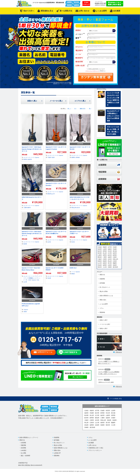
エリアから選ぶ (80, 101)
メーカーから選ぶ (56, 101)
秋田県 (25, 159)
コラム (90, 437)
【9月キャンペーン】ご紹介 (106, 382)
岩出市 (78, 207)
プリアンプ (37, 276)
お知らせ (107, 359)
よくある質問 (92, 440)
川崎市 (25, 311)
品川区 (49, 242)
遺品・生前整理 (25, 455)
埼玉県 (49, 278)
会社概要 (91, 442)
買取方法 (22, 440)
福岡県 (73, 157)
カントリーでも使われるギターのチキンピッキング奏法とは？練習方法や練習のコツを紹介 (113, 99)
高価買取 (56, 437)
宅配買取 (23, 445)
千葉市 (53, 157)
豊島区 (73, 273)
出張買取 (23, 442)
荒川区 (73, 242)
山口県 (25, 282)
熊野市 (29, 207)
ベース (33, 157)
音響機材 (30, 278)
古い (75, 108)
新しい (70, 108)
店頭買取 (23, 448)
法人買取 (23, 453)
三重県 (25, 207)
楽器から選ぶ (32, 101)
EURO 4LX (73, 268)
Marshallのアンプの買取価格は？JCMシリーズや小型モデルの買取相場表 (113, 116)
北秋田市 (29, 159)
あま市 (53, 193)
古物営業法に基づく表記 (95, 448)
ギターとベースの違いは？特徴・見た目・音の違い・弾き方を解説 (113, 130)
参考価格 (56, 440)
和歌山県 (73, 207)
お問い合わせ (92, 445)
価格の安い (83, 108)
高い (90, 108)
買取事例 (56, 455)
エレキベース (27, 157)
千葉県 (49, 157)
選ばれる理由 (58, 445)
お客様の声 (57, 453)
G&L (38, 280)
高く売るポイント (59, 442)
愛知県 (49, 193)
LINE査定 (23, 450)
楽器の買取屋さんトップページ (28, 437)
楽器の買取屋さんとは (60, 448)
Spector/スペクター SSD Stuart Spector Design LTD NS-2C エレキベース (32, 149)
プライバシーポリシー (92, 71)
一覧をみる (118, 352)
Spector (37, 157)
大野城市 (77, 157)
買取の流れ (57, 450)
